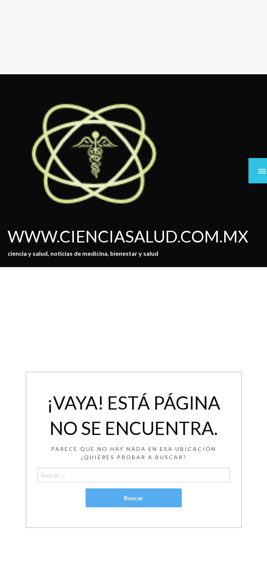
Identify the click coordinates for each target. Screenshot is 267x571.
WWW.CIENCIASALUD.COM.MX (128, 236)
